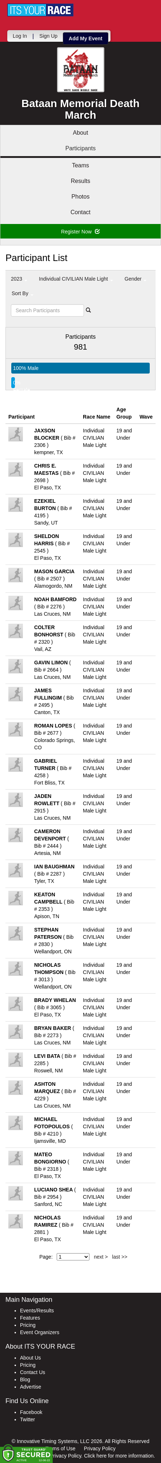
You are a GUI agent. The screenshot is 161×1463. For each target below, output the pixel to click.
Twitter (27, 1419)
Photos (81, 196)
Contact (80, 212)
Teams (80, 165)
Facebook (31, 1412)
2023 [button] (19, 279)
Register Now (80, 232)
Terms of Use (60, 1448)
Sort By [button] (22, 293)
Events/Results (37, 1310)
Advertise (30, 1387)
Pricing (28, 1325)
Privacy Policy (100, 1448)
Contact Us (32, 1372)
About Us (30, 1358)
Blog (25, 1379)
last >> (119, 1257)
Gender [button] (136, 279)
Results (80, 181)
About (80, 133)
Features (30, 1318)
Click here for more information (118, 1456)
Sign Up (48, 36)
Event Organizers (39, 1332)
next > (101, 1257)
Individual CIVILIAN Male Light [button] (76, 279)
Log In (20, 36)
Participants (80, 148)
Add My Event (85, 38)
